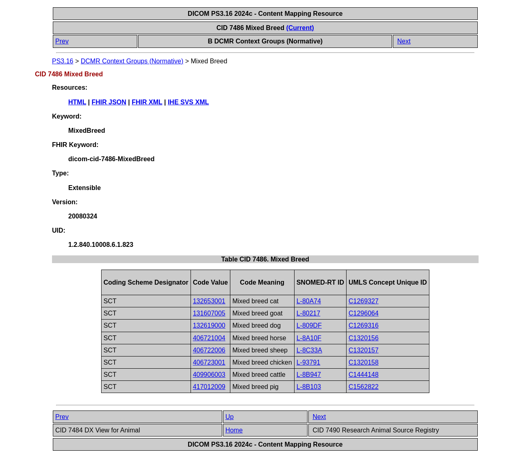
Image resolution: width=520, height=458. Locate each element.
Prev (62, 41)
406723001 (209, 362)
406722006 (209, 350)
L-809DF (309, 325)
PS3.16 (62, 61)
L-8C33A (309, 350)
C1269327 (364, 301)
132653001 (209, 301)
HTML (77, 102)
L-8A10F (309, 338)
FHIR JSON (109, 102)
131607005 (209, 313)
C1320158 (364, 362)
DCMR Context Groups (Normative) (132, 61)
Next (404, 41)
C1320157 (364, 350)
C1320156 (364, 338)
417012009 (209, 386)
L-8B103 (309, 386)
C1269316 (364, 325)
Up (229, 416)
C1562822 (364, 386)
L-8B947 (309, 374)
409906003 (209, 374)
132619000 (209, 325)
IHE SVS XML (188, 102)
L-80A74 (309, 301)
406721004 (209, 338)
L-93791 (309, 362)
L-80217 (309, 313)
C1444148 (364, 374)
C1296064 (364, 313)
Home (234, 430)
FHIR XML (147, 102)
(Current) (300, 27)
